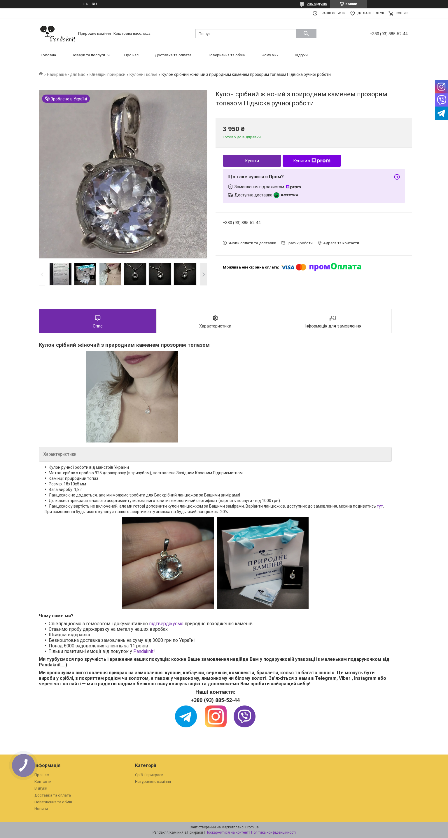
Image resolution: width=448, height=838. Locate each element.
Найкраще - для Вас (66, 74)
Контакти (42, 781)
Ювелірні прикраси (107, 74)
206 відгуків (317, 4)
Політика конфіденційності (273, 832)
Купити (252, 160)
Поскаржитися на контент (227, 832)
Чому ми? (270, 55)
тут (380, 506)
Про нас (131, 55)
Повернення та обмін (226, 55)
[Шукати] (306, 33)
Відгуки (301, 55)
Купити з (311, 160)
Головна (48, 55)
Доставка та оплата (173, 55)
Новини (41, 808)
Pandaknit (143, 651)
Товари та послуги (88, 55)
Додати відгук (370, 13)
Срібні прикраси (149, 775)
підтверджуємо (166, 623)
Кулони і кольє (143, 74)
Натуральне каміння (153, 781)
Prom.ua (252, 827)
